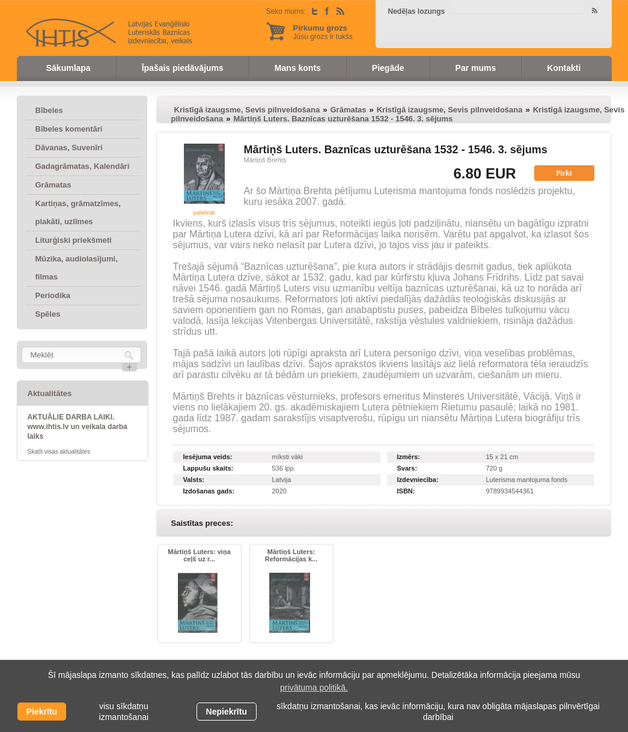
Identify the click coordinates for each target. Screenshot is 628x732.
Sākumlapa (68, 68)
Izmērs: (409, 456)
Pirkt (564, 173)
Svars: (407, 468)
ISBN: (406, 491)
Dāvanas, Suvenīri (69, 147)
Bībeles (49, 110)
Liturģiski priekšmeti (73, 240)
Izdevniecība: (418, 479)
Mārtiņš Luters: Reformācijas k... (291, 555)
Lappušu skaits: (208, 468)
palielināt (204, 213)
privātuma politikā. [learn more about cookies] (314, 687)
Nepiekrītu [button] (226, 711)
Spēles (48, 314)
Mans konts (298, 68)
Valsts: (193, 479)
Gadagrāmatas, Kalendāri (82, 166)
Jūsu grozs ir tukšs (323, 32)
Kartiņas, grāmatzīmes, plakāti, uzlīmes (78, 212)
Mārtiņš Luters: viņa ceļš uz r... (199, 555)
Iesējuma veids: (208, 456)
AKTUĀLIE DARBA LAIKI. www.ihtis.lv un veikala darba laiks (77, 427)
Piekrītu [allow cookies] (41, 711)
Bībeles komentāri (69, 128)
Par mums (476, 68)
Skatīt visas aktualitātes (59, 451)
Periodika (53, 295)
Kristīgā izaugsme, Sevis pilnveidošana (247, 109)
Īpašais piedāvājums (183, 68)
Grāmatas (53, 184)
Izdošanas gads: (209, 491)
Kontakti (564, 68)
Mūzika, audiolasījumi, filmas (76, 267)
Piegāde (388, 68)
